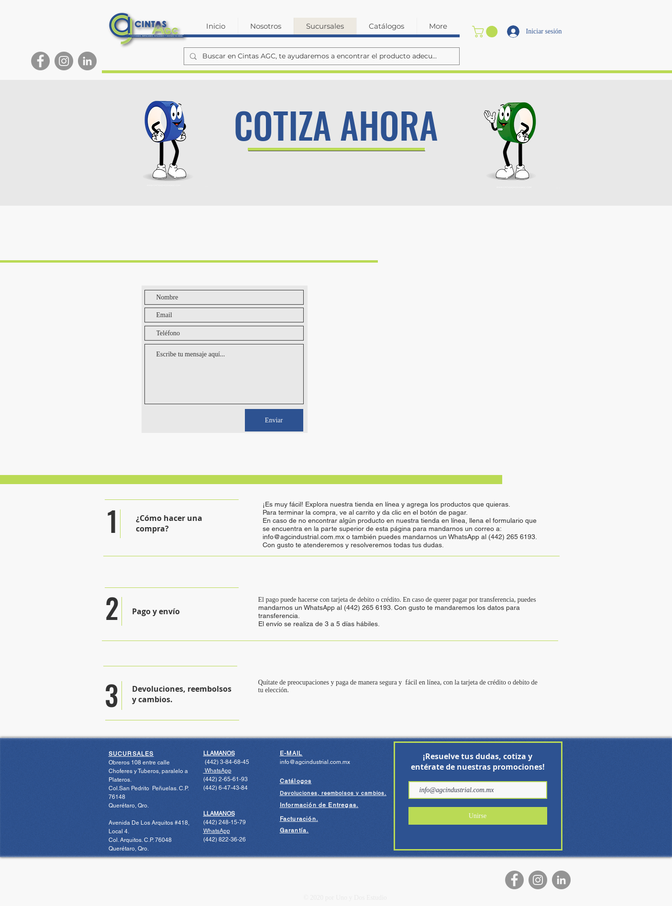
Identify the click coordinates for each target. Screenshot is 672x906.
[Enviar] (274, 420)
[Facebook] (40, 61)
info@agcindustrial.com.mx (303, 537)
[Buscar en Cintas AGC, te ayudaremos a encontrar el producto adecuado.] (320, 56)
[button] (486, 31)
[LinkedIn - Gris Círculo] (87, 61)
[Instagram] (64, 61)
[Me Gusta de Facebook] (450, 880)
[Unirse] (477, 816)
